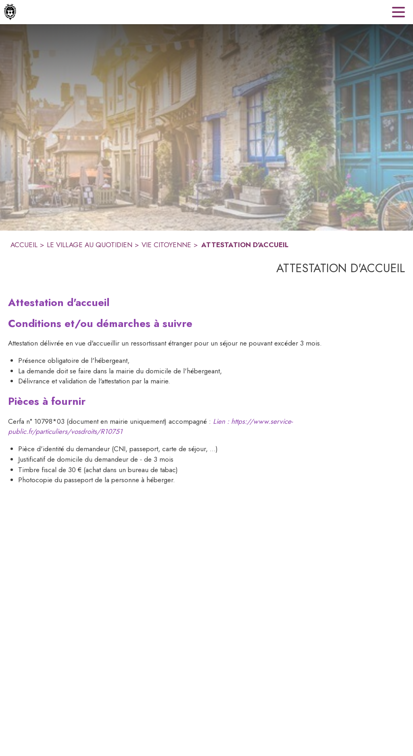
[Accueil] (10, 12)
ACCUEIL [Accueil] (24, 245)
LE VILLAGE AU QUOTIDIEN (89, 245)
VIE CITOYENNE (166, 245)
